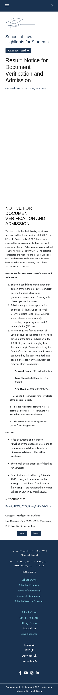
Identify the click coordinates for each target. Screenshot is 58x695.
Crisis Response (29, 634)
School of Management (29, 596)
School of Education (29, 585)
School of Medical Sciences (29, 601)
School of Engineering (29, 590)
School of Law (18, 36)
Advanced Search (18, 50)
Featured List (29, 628)
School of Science (29, 618)
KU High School (29, 623)
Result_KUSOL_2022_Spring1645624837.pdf (28, 506)
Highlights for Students (27, 41)
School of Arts (29, 580)
